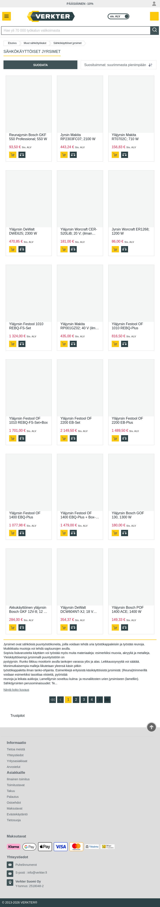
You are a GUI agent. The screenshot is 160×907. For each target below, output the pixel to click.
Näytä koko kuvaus (16, 689)
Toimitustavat (16, 785)
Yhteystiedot (15, 755)
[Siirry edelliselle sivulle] (60, 699)
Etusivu (12, 43)
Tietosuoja (14, 820)
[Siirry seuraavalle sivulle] (99, 699)
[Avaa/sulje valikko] (5, 16)
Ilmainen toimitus (18, 779)
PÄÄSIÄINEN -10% (80, 3)
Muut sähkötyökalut (35, 43)
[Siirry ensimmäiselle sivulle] (52, 699)
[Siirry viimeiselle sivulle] (107, 699)
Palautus (12, 796)
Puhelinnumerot (26, 864)
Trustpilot (17, 715)
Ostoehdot (14, 802)
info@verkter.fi (37, 872)
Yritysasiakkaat (17, 761)
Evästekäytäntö (17, 814)
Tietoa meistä (16, 749)
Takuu (11, 791)
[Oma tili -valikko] (154, 3)
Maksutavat (14, 808)
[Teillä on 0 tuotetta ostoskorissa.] (155, 16)
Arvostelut (13, 767)
